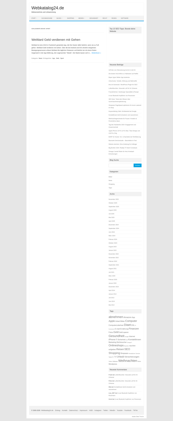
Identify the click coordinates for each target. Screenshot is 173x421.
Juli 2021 (111, 272)
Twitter (105, 410)
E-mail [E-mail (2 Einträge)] (117, 329)
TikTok (135, 410)
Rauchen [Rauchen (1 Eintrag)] (126, 346)
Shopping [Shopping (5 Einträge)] (114, 352)
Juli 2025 (111, 214)
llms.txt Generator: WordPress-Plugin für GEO (123, 84)
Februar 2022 (113, 261)
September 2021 (114, 265)
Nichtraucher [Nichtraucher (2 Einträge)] (122, 342)
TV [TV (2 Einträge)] (115, 357)
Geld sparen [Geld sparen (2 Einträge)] (124, 332)
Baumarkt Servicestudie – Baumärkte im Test (123, 140)
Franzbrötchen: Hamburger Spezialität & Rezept (124, 92)
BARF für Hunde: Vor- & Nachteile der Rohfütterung (125, 137)
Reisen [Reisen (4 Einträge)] (120, 349)
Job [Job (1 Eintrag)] (127, 339)
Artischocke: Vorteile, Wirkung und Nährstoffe (123, 81)
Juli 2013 (111, 297)
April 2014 (112, 290)
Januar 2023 (112, 250)
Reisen (114, 18)
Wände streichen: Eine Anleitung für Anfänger (123, 144)
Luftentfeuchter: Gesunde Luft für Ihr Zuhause (123, 88)
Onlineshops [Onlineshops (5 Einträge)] (116, 345)
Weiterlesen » (96, 53)
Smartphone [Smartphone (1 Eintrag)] (132, 353)
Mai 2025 (111, 217)
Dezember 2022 (114, 254)
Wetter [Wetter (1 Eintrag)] (139, 361)
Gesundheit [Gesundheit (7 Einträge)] (116, 336)
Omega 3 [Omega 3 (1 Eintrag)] (129, 342)
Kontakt (64, 410)
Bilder (110, 177)
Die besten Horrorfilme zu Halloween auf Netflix (123, 73)
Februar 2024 (113, 239)
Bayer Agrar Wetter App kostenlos (119, 77)
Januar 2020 (112, 283)
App (53, 58)
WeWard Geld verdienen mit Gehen (55, 39)
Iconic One (135, 416)
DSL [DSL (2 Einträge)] (133, 325)
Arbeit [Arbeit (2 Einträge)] (117, 321)
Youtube (120, 410)
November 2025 (114, 199)
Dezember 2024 (114, 225)
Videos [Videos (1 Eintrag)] (110, 361)
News (40, 58)
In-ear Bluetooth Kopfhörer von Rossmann (122, 95)
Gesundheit (93, 18)
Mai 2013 (111, 305)
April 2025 (112, 221)
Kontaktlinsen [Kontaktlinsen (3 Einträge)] (134, 339)
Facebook (127, 410)
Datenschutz (73, 410)
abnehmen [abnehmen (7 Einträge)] (116, 317)
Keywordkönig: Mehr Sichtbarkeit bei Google (122, 111)
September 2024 (114, 228)
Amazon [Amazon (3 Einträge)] (127, 317)
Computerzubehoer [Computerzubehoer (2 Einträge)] (116, 325)
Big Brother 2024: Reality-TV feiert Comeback (123, 148)
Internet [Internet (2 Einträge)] (132, 336)
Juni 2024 (112, 232)
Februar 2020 (113, 279)
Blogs (59, 18)
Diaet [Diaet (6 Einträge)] (127, 324)
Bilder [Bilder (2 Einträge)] (122, 321)
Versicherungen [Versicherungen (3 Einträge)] (132, 357)
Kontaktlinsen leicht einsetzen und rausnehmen (123, 115)
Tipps (110, 188)
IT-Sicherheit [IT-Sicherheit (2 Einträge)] (121, 340)
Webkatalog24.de (47, 8)
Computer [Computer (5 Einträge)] (131, 320)
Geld (57, 58)
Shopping (70, 18)
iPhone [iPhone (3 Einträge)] (112, 339)
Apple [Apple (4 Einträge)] (112, 321)
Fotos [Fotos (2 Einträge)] (111, 332)
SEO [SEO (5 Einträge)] (127, 349)
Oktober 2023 (113, 243)
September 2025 (114, 206)
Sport (62, 58)
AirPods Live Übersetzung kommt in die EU (122, 70)
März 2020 (112, 276)
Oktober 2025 (113, 203)
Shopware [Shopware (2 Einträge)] (124, 353)
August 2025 (113, 210)
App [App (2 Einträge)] (133, 317)
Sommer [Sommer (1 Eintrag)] (138, 353)
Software (124, 18)
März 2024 (112, 236)
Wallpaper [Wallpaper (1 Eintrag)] (115, 361)
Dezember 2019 (114, 287)
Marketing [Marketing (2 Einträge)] (112, 342)
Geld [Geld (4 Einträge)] (116, 332)
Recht (105, 18)
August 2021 (113, 268)
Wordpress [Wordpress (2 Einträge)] (113, 364)
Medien (81, 18)
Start (33, 18)
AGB (91, 410)
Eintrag (57, 410)
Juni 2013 (112, 301)
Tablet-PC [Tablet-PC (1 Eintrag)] (111, 357)
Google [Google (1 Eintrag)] (127, 336)
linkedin (112, 410)
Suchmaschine (47, 18)
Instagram (97, 410)
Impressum (83, 410)
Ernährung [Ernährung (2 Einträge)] (124, 329)
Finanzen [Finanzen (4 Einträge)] (134, 328)
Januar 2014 (112, 294)
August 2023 (113, 246)
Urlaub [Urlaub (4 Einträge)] (120, 356)
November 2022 (114, 257)
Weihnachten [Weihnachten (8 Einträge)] (127, 360)
